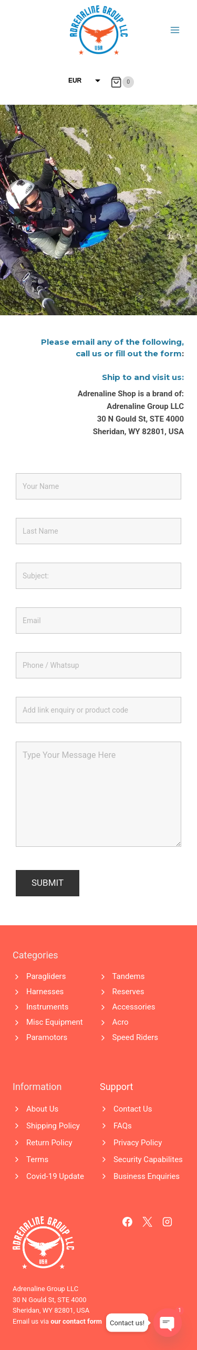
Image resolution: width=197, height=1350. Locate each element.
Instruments (47, 1007)
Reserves (128, 991)
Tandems (128, 976)
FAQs (122, 1126)
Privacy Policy (137, 1142)
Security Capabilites (148, 1159)
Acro (120, 1022)
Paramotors (46, 1037)
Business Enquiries (146, 1176)
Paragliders (46, 976)
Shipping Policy (53, 1126)
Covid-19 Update (55, 1176)
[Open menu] (174, 30)
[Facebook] (128, 1222)
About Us (42, 1109)
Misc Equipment (54, 1022)
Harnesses (45, 991)
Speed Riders (135, 1037)
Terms (37, 1159)
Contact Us (132, 1109)
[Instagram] (168, 1222)
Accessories (133, 1007)
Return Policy (49, 1142)
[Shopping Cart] (122, 82)
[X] (148, 1222)
